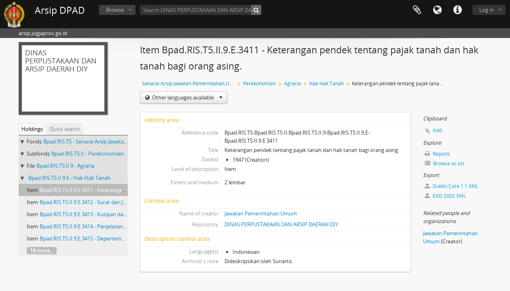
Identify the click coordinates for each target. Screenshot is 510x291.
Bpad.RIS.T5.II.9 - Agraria (65, 165)
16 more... (41, 250)
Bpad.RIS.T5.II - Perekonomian (87, 153)
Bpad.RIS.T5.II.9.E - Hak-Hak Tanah (69, 177)
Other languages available (186, 97)
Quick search (64, 129)
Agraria (292, 83)
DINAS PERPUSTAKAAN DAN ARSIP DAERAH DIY (281, 224)
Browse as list (444, 163)
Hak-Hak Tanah (326, 83)
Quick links (457, 10)
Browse (115, 9)
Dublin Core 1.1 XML (451, 186)
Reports (437, 153)
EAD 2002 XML (445, 195)
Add (437, 130)
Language (437, 10)
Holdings (32, 129)
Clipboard (417, 10)
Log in (486, 9)
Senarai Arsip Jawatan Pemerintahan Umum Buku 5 (189, 83)
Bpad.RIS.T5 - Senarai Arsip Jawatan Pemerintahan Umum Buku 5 (120, 141)
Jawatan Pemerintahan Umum (260, 213)
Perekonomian (259, 83)
